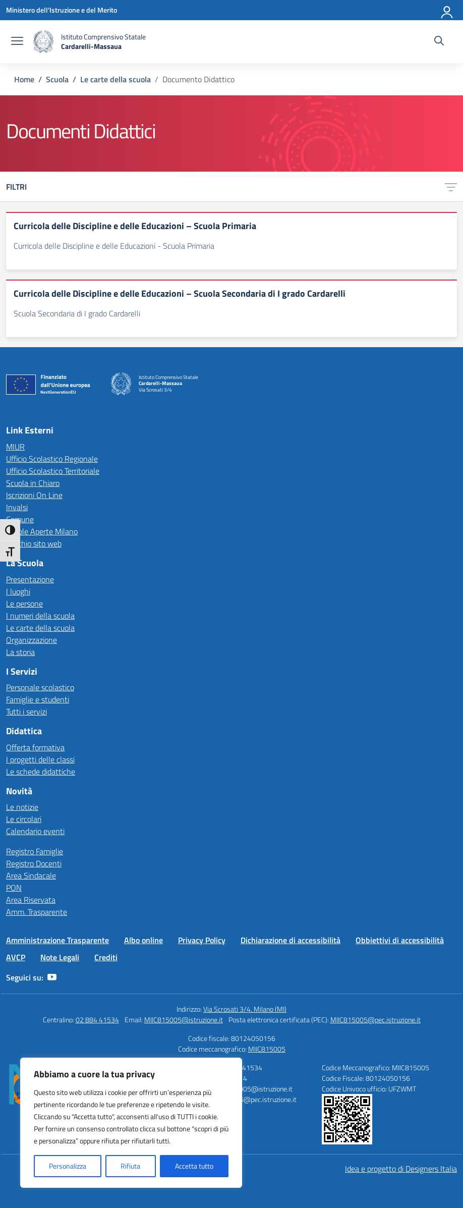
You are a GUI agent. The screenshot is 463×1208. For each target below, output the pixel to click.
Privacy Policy (201, 940)
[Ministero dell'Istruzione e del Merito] (61, 10)
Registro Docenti (34, 863)
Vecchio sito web (34, 543)
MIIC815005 (266, 1049)
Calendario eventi (35, 831)
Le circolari (23, 819)
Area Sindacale (31, 875)
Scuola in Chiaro (33, 483)
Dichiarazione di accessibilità (290, 940)
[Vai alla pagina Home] (24, 79)
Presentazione (30, 579)
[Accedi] (447, 10)
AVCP (15, 957)
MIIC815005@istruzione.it (183, 1019)
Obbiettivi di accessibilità (400, 940)
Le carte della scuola (40, 628)
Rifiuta (130, 1166)
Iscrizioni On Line (34, 495)
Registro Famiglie (34, 851)
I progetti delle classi (40, 759)
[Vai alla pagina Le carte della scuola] (115, 79)
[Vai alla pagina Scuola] (57, 79)
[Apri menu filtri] (451, 186)
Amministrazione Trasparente (57, 940)
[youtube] (51, 977)
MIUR (15, 447)
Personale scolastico (40, 687)
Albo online (143, 940)
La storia (20, 652)
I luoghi (18, 591)
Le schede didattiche (40, 771)
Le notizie (22, 807)
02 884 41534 (97, 1019)
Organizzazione (31, 640)
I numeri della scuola (40, 616)
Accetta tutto (194, 1166)
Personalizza (67, 1166)
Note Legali (59, 957)
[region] (131, 1123)
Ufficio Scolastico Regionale (52, 459)
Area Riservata (30, 900)
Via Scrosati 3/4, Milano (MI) (244, 1009)
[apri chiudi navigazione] (17, 42)
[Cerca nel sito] (439, 41)
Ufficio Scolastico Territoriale (52, 471)
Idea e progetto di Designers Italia (401, 1169)
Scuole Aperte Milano (42, 531)
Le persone (24, 603)
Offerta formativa (35, 747)
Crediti (106, 957)
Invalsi (17, 507)
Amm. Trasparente (36, 912)
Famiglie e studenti (37, 699)
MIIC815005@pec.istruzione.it (375, 1019)
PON (14, 888)
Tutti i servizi (26, 711)
